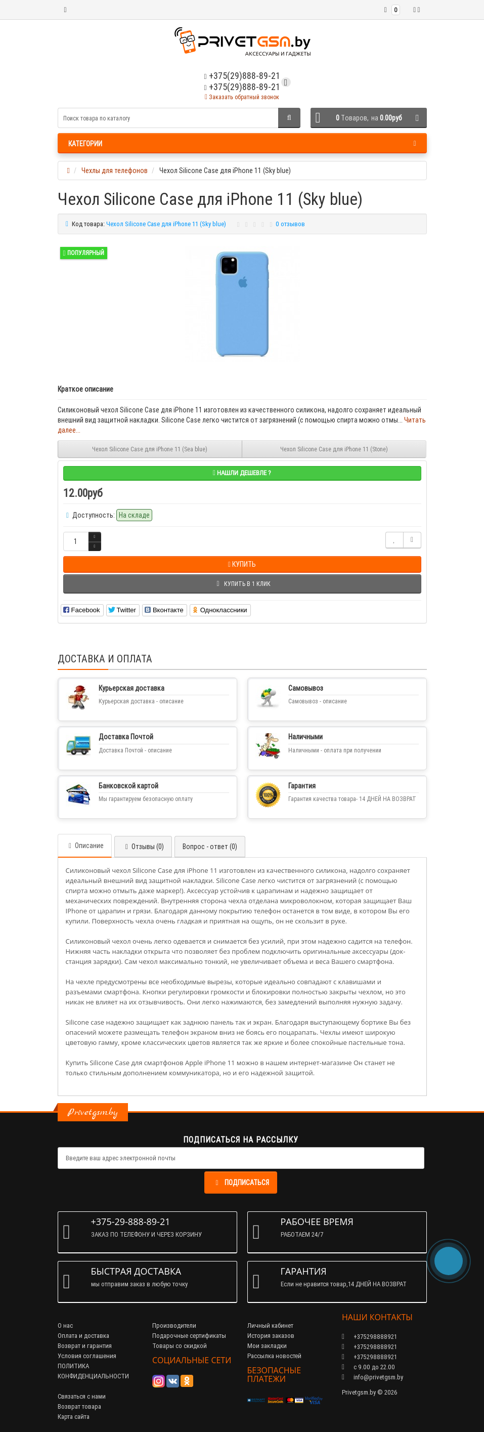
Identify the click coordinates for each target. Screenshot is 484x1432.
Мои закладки (267, 1345)
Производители (174, 1325)
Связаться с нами (82, 1396)
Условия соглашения (87, 1356)
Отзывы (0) (143, 846)
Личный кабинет (270, 1325)
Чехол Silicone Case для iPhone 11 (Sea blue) (149, 449)
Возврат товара (79, 1406)
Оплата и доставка (83, 1335)
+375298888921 (369, 1346)
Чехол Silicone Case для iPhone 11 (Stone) (334, 449)
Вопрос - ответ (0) (210, 846)
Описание (85, 845)
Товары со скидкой (179, 1345)
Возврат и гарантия (85, 1345)
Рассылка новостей (274, 1356)
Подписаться (240, 1182)
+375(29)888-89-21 (242, 87)
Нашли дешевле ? (242, 473)
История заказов (270, 1335)
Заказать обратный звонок (242, 97)
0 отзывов (290, 224)
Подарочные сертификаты (189, 1335)
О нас (65, 1325)
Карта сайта (74, 1416)
